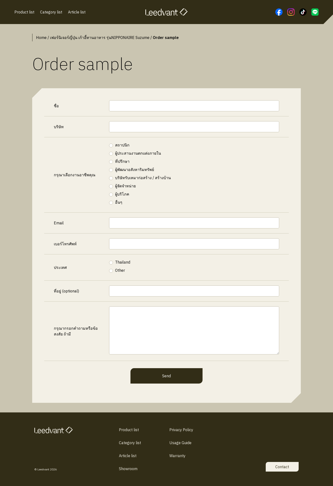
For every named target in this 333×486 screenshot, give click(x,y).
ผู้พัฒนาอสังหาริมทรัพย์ (134, 169)
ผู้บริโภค (122, 194)
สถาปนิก (122, 145)
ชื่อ (56, 105)
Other (120, 270)
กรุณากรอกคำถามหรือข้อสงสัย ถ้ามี (76, 331)
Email (59, 223)
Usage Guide (180, 442)
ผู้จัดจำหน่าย (125, 185)
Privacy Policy (181, 429)
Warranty (177, 455)
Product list (24, 12)
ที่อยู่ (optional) (66, 291)
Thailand (122, 262)
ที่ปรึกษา (122, 161)
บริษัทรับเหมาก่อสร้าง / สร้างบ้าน (143, 177)
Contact (282, 466)
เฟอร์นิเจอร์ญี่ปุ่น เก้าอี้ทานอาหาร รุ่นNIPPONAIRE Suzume (99, 37)
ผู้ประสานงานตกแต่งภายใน (138, 153)
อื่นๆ (118, 202)
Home (41, 37)
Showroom (128, 468)
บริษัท (59, 126)
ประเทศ (60, 267)
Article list (77, 12)
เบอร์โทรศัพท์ (65, 243)
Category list (51, 12)
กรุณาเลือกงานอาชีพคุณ (74, 174)
